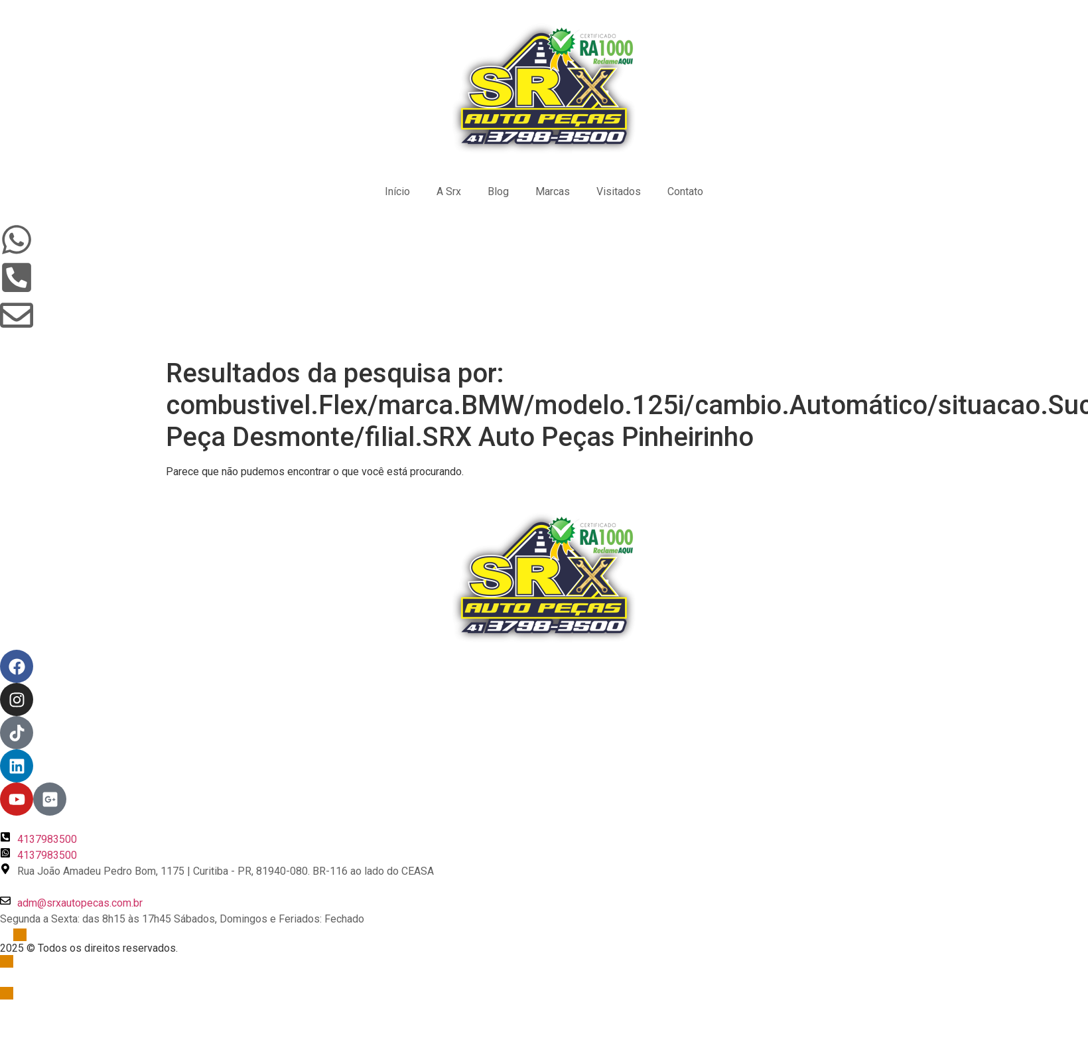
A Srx (449, 191)
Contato (685, 191)
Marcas (552, 191)
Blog (498, 191)
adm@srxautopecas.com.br (80, 903)
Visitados (618, 191)
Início (397, 191)
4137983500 (47, 839)
